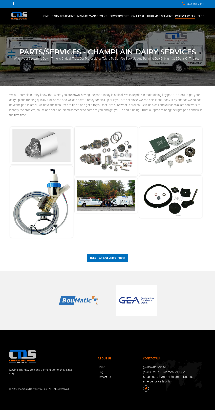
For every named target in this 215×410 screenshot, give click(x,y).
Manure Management (92, 16)
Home (45, 16)
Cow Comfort (119, 16)
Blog (201, 16)
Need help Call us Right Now (107, 258)
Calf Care (137, 16)
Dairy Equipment (63, 16)
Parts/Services (185, 16)
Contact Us (104, 377)
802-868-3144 (195, 3)
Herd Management (160, 16)
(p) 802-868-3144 (154, 367)
